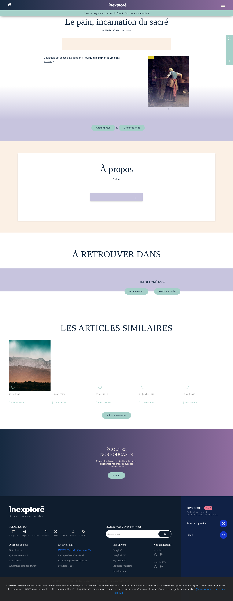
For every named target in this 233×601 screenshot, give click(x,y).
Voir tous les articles (116, 415)
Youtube (35, 535)
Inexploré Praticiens (122, 565)
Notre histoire (15, 550)
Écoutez (116, 475)
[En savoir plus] (203, 589)
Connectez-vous (132, 127)
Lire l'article (17, 402)
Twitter (56, 533)
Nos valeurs (15, 560)
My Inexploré (119, 560)
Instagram (13, 533)
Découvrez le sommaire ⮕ (137, 13)
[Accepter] (220, 589)
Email (207, 535)
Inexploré (117, 550)
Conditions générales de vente (72, 560)
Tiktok (64, 535)
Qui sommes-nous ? (18, 555)
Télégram (25, 533)
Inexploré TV (119, 555)
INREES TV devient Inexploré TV (74, 550)
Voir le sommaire (167, 291)
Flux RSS (83, 533)
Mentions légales (66, 565)
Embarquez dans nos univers (23, 565)
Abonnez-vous (103, 127)
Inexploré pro (119, 571)
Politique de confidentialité (71, 555)
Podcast (73, 533)
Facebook (45, 533)
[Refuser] (118, 593)
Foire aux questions (207, 523)
